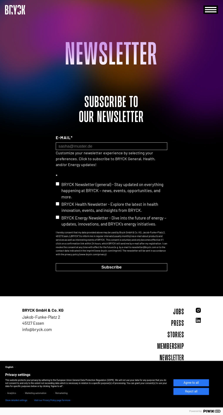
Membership (170, 346)
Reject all (191, 391)
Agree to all (191, 382)
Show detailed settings (16, 400)
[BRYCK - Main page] (15, 10)
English (11, 367)
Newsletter (172, 358)
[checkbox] (111, 204)
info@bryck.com (37, 329)
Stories (175, 335)
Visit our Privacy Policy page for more (52, 400)
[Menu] (210, 9)
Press (177, 323)
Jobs (178, 312)
